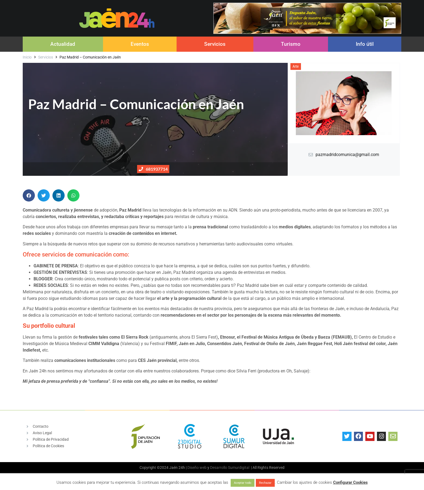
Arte (296, 66)
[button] (29, 195)
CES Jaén (147, 360)
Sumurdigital (238, 467)
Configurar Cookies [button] (350, 482)
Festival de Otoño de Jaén (269, 343)
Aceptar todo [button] (242, 483)
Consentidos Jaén (224, 343)
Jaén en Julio (192, 343)
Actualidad (62, 44)
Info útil (365, 44)
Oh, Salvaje (297, 371)
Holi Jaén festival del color (359, 343)
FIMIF (171, 343)
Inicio (27, 57)
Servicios (215, 44)
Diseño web (197, 467)
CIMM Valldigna (103, 343)
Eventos (140, 44)
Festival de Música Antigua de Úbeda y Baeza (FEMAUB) (296, 337)
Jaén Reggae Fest (314, 343)
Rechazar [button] (265, 483)
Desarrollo (218, 467)
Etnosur (227, 337)
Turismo (290, 44)
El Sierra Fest (203, 337)
